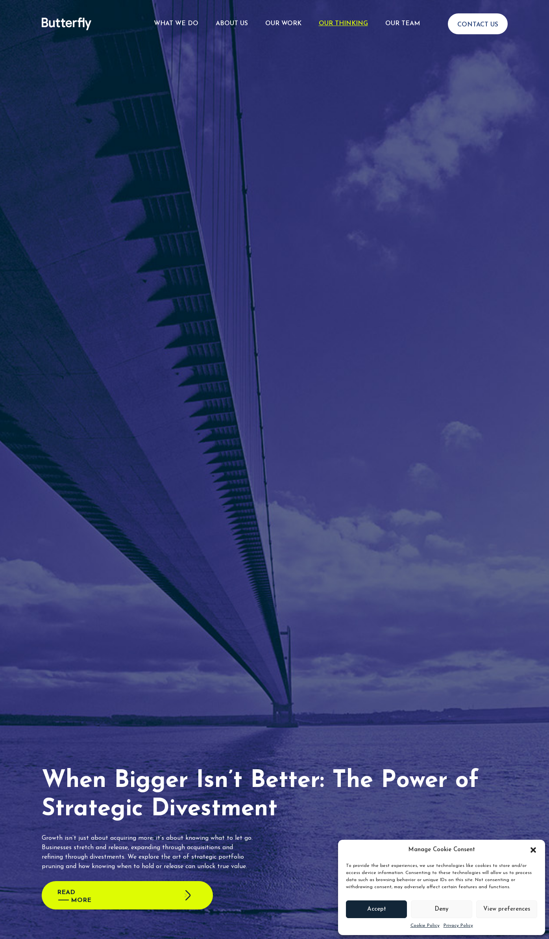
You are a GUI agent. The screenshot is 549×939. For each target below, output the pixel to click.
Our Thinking (343, 20)
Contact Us (477, 22)
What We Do (176, 20)
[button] (533, 850)
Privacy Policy (458, 925)
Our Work (283, 20)
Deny (441, 909)
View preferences (506, 909)
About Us (232, 20)
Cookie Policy (425, 925)
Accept (376, 909)
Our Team (402, 20)
